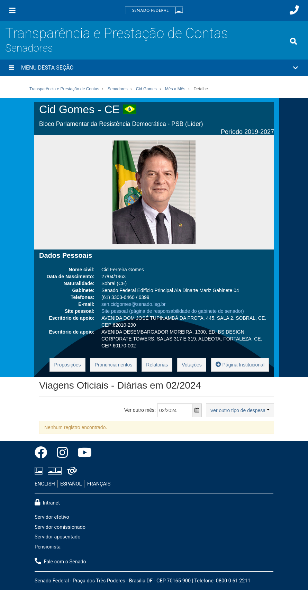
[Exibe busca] (293, 41)
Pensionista (48, 547)
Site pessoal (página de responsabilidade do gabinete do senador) (172, 311)
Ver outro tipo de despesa (240, 410)
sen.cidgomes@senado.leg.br (133, 304)
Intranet (47, 502)
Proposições (67, 364)
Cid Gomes (146, 89)
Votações (192, 364)
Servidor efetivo (52, 517)
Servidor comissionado (60, 527)
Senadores (29, 48)
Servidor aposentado (57, 537)
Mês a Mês (175, 89)
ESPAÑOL (71, 484)
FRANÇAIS (99, 484)
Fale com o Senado (60, 561)
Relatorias (157, 364)
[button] (154, 68)
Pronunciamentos (113, 364)
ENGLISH (45, 484)
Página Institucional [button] (240, 364)
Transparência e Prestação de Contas (116, 33)
